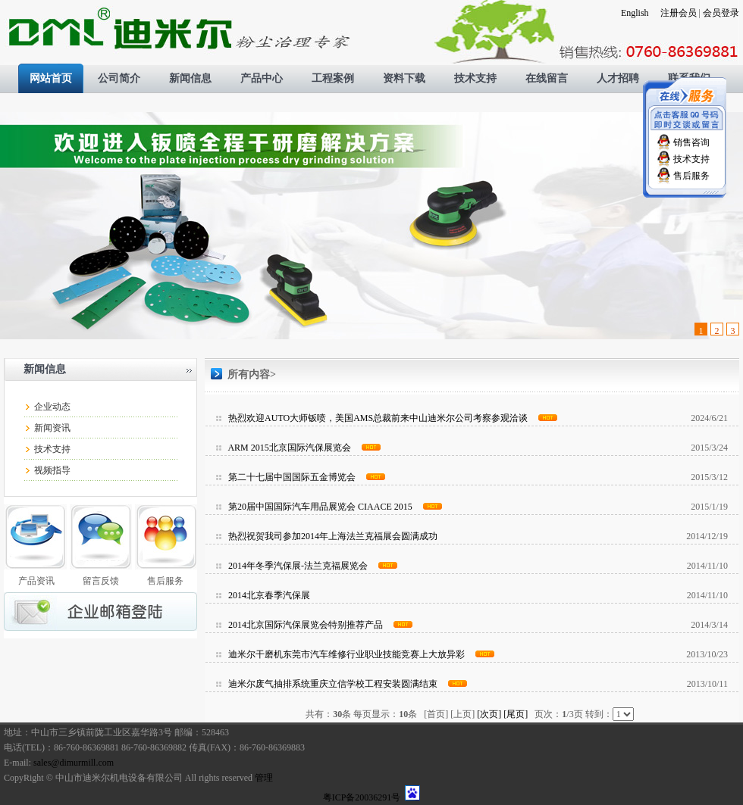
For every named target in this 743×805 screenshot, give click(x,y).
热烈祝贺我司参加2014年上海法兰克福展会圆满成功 (332, 536)
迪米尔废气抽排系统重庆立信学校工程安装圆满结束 (332, 684)
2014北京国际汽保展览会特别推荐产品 (305, 624)
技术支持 (475, 78)
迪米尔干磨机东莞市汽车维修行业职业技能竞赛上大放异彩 (346, 654)
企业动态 (52, 406)
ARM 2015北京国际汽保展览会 (288, 447)
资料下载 (404, 78)
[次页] (489, 714)
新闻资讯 (52, 428)
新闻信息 (190, 78)
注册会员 (678, 13)
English (635, 13)
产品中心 (261, 78)
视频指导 (52, 470)
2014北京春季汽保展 (269, 595)
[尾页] (515, 714)
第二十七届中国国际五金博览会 (292, 477)
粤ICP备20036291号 (362, 797)
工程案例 (333, 78)
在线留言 (546, 78)
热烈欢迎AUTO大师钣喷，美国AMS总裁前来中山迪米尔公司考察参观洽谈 (378, 418)
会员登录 (721, 13)
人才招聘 (618, 78)
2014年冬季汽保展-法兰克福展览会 (298, 565)
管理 (264, 777)
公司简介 (119, 78)
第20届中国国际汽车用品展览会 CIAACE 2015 (320, 506)
